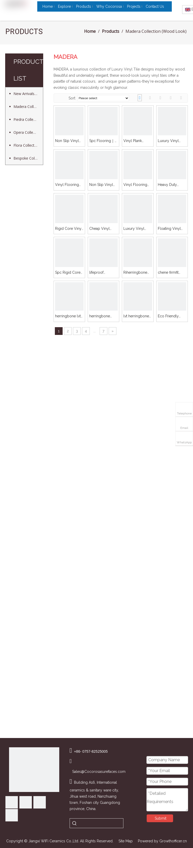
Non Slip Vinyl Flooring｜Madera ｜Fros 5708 (67, 141)
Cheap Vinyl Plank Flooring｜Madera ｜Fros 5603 (103, 228)
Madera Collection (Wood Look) (28, 106)
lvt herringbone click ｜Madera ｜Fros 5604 (136, 316)
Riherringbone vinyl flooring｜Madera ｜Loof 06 (136, 272)
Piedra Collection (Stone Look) (28, 119)
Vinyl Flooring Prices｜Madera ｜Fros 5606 (136, 185)
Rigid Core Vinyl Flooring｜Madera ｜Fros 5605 (69, 228)
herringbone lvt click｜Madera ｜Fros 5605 (69, 316)
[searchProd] (101, 823)
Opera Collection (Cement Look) (28, 132)
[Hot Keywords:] (74, 823)
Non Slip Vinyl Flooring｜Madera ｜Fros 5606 (101, 185)
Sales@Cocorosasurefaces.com (98, 772)
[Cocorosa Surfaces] (34, 769)
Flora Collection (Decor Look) (28, 145)
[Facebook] (11, 802)
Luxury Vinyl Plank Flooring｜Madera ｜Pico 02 (171, 141)
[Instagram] (11, 815)
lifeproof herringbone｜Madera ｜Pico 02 (101, 272)
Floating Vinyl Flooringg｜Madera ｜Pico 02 (170, 228)
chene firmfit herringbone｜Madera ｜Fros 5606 (170, 272)
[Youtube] (39, 802)
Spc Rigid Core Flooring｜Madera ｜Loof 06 (67, 272)
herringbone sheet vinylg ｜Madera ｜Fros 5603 (101, 316)
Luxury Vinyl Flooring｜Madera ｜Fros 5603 (135, 228)
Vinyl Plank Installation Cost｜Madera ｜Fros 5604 (137, 141)
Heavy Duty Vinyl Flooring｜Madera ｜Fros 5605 (171, 185)
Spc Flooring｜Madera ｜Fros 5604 (102, 141)
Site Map (125, 841)
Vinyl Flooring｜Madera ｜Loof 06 (69, 185)
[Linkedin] (25, 802)
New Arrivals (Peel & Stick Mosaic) (28, 93)
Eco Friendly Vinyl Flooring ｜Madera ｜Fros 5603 (172, 316)
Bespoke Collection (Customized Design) (28, 158)
